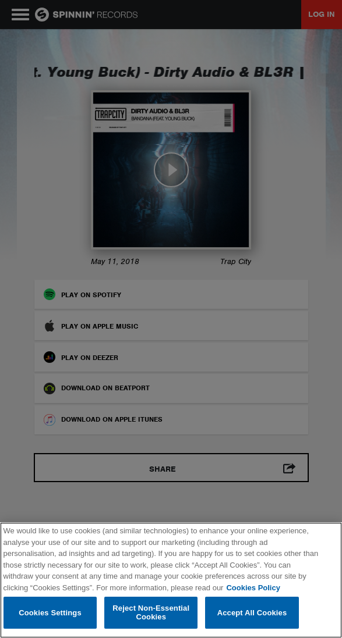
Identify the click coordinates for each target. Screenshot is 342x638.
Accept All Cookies (252, 612)
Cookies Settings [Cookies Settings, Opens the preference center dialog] (50, 612)
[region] (171, 580)
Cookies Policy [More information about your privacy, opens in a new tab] (253, 587)
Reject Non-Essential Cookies (150, 613)
